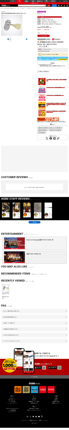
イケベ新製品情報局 (12, 412)
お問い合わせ (34, 402)
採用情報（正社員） (56, 403)
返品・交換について (12, 402)
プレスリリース (46, 422)
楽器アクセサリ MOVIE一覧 (34, 256)
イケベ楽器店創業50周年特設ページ (34, 3)
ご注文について (12, 400)
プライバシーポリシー (24, 422)
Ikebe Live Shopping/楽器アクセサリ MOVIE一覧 (40, 242)
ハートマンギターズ (42, 66)
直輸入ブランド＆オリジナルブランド (34, 412)
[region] (34, 294)
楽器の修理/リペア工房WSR (34, 410)
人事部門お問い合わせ (34, 405)
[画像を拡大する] (21, 35)
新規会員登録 (65, 1)
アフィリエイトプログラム (12, 405)
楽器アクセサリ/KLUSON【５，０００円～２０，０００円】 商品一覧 (50, 129)
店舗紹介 (56, 402)
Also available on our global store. (44, 52)
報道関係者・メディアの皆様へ (34, 403)
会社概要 (56, 400)
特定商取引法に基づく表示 (33, 422)
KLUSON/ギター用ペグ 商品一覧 (55, 131)
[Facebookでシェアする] (50, 140)
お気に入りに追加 (42, 48)
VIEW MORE (34, 224)
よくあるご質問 (12, 403)
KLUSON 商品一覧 (42, 134)
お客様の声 (34, 400)
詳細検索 (47, 6)
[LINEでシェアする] (54, 140)
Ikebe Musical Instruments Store (12, 410)
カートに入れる (44, 37)
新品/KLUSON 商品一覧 (43, 131)
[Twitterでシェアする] (47, 140)
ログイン (60, 1)
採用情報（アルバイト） (56, 405)
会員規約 (40, 422)
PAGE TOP (35, 379)
